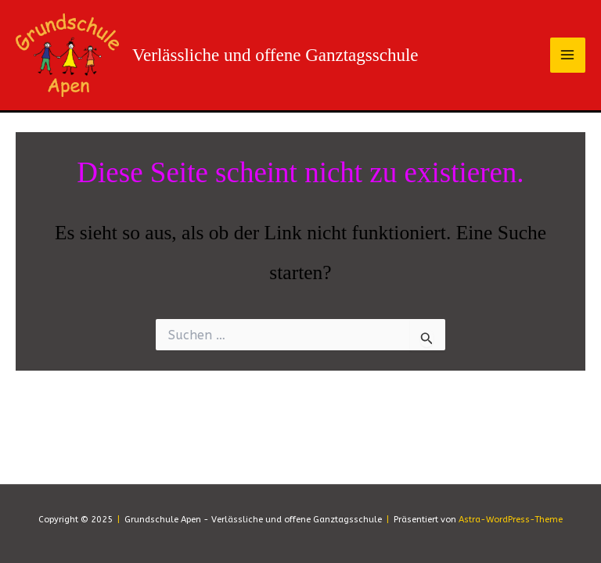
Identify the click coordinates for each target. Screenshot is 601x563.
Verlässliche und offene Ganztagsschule (275, 55)
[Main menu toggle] (568, 56)
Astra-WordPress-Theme (511, 520)
